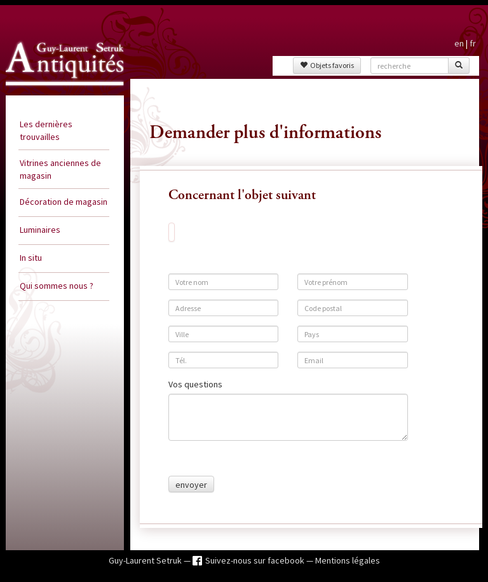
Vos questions (195, 384)
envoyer (191, 484)
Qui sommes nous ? (56, 285)
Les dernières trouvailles (46, 130)
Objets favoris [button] (327, 65)
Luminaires (40, 229)
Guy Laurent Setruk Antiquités (51, 91)
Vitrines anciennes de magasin (60, 169)
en (459, 43)
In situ (31, 257)
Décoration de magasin (63, 201)
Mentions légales (347, 560)
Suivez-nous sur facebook (255, 560)
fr (473, 43)
